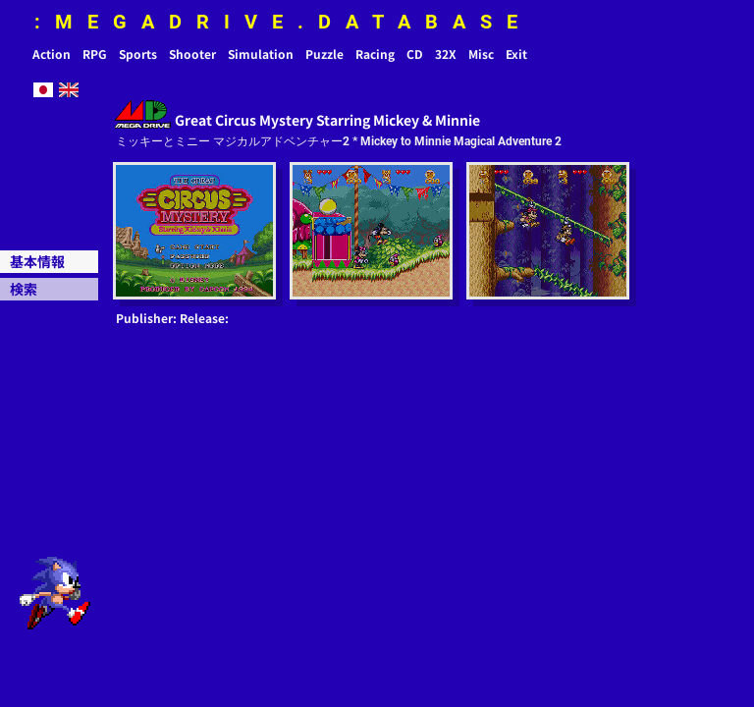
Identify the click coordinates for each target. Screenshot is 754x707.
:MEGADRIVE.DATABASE (283, 21)
